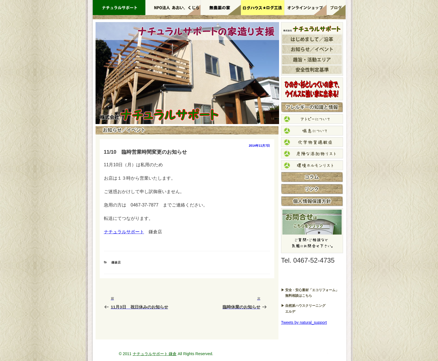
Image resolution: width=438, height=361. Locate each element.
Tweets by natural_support (304, 322)
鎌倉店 (116, 262)
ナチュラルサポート (124, 231)
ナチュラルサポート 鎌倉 (155, 354)
